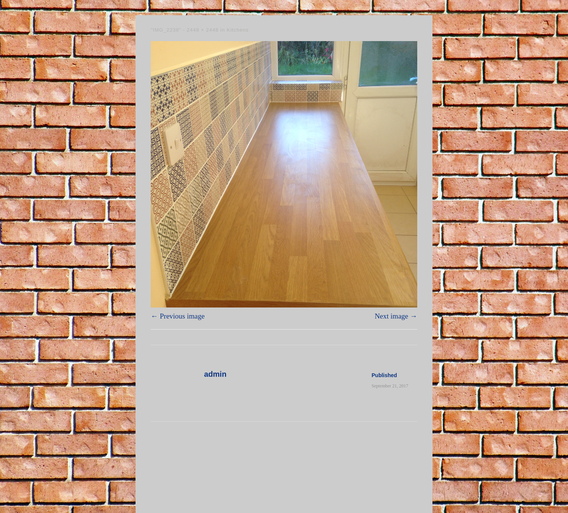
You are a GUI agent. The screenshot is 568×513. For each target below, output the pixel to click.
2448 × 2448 (203, 30)
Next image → (396, 316)
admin (215, 374)
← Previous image (177, 316)
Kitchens (238, 30)
